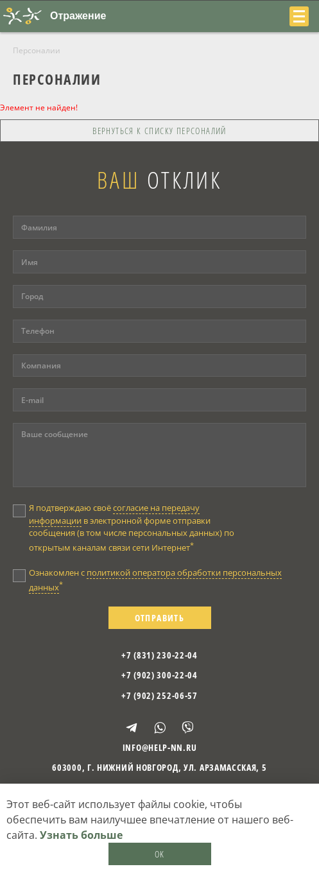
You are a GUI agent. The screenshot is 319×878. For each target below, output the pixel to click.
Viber (187, 727)
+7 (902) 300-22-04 (159, 675)
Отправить (160, 618)
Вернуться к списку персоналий (159, 131)
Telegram (131, 727)
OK (160, 854)
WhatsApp (160, 727)
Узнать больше (81, 835)
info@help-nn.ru (160, 747)
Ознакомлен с (155, 580)
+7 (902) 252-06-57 (159, 695)
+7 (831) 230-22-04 (159, 655)
